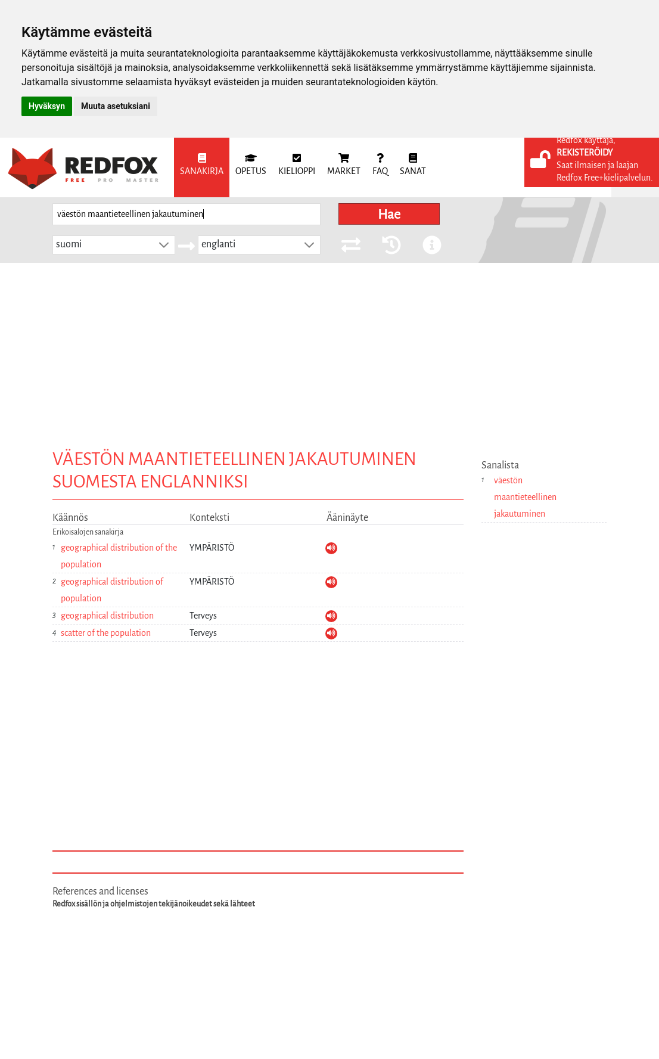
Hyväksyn (47, 106)
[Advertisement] (329, 352)
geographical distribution (107, 615)
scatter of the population (106, 633)
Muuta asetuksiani (115, 106)
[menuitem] (201, 167)
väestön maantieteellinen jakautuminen (525, 497)
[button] (164, 245)
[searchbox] (186, 214)
